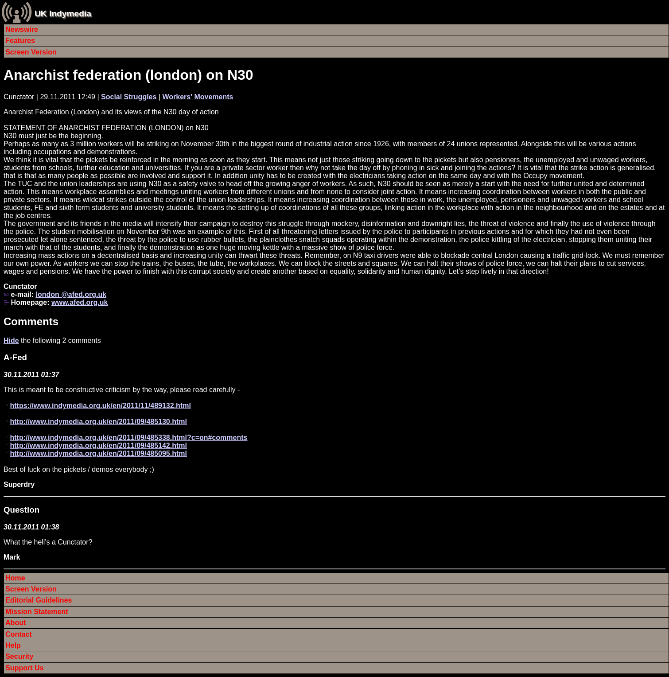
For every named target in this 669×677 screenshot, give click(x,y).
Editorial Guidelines (38, 600)
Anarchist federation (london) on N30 (128, 75)
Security (19, 656)
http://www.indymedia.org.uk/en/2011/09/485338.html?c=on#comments (128, 437)
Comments (31, 321)
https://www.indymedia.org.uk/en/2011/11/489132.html (100, 405)
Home (15, 578)
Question (21, 509)
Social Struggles (128, 97)
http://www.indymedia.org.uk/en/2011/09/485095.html (98, 453)
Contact (18, 634)
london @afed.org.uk (70, 294)
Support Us (24, 668)
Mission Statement (36, 611)
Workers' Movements (197, 97)
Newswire (21, 29)
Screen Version (31, 52)
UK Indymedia (63, 13)
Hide (11, 340)
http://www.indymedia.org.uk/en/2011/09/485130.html (98, 421)
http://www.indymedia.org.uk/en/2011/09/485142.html (98, 445)
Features (20, 40)
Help (13, 645)
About (15, 622)
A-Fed (15, 357)
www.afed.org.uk (79, 302)
